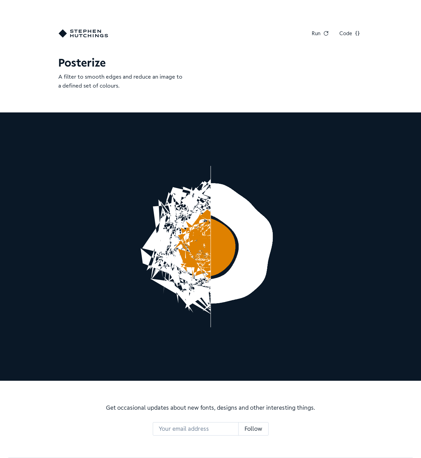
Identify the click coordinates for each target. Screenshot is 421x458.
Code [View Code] (349, 33)
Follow (253, 428)
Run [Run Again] (320, 33)
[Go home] (83, 33)
